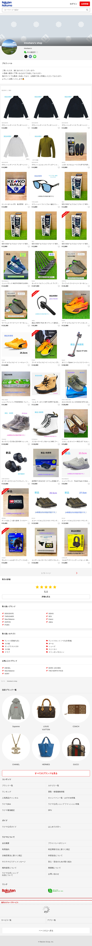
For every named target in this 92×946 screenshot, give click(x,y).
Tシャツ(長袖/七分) (12, 641)
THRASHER (35, 202)
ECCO (33, 518)
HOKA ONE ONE (66, 399)
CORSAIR (64, 558)
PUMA (63, 320)
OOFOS (64, 281)
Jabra (33, 320)
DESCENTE (5, 123)
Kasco (33, 281)
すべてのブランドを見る (46, 773)
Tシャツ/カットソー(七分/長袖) (60, 641)
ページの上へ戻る (46, 931)
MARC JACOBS (55, 668)
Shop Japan (5, 399)
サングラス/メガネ (12, 646)
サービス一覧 (6, 920)
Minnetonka (65, 439)
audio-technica (5, 478)
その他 (7, 644)
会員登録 (84, 4)
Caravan (4, 439)
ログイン (73, 4)
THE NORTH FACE (56, 671)
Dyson (63, 360)
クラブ (7, 652)
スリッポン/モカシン (56, 652)
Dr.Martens (34, 439)
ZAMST (4, 558)
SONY (7, 674)
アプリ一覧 (51, 920)
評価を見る (46, 597)
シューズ (52, 646)
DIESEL (4, 518)
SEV (63, 202)
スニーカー (53, 649)
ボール (51, 644)
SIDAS (63, 162)
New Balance (5, 281)
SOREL (34, 399)
